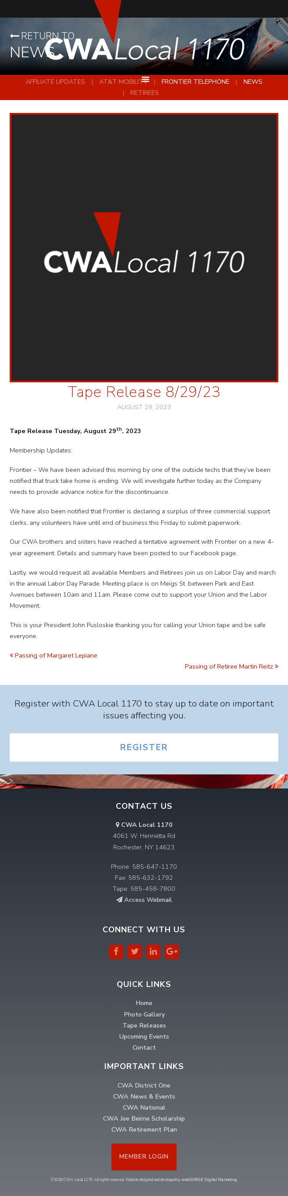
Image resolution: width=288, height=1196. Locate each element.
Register (144, 747)
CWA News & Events (144, 1096)
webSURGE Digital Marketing (209, 1179)
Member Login (144, 1156)
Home (144, 1002)
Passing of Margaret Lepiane (53, 655)
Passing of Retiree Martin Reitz (231, 666)
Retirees (144, 92)
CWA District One (144, 1085)
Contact (144, 1047)
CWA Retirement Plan (144, 1129)
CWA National (144, 1107)
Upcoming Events (144, 1036)
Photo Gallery (144, 1014)
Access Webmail (144, 899)
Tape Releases (144, 1025)
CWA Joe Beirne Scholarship (144, 1118)
